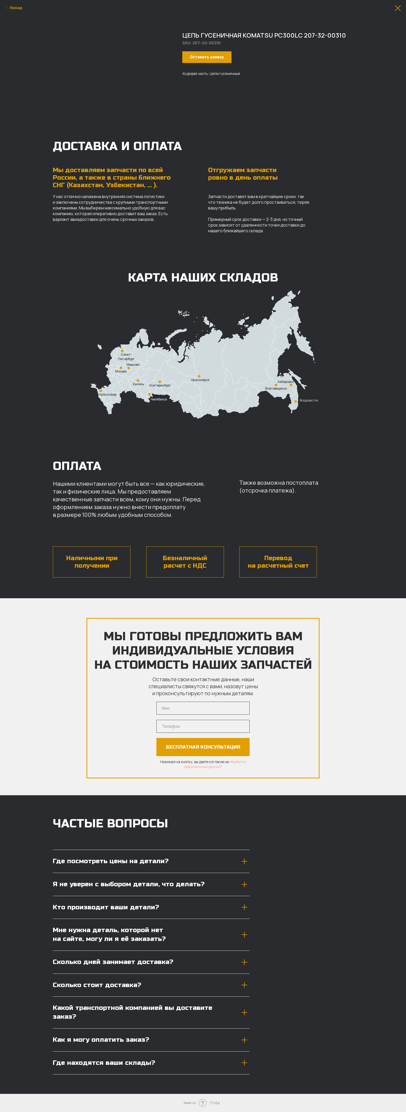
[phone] (203, 726)
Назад (16, 8)
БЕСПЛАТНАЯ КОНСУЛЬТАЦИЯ (203, 747)
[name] (203, 708)
